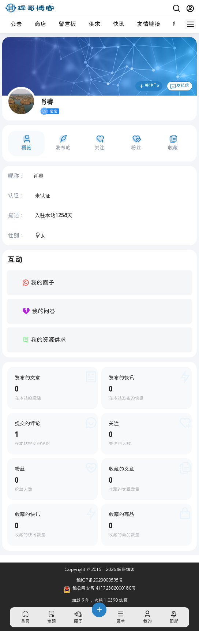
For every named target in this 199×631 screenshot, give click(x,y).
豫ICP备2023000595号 (99, 580)
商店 (37, 24)
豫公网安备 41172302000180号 (99, 589)
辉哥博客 (125, 569)
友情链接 (145, 24)
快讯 (115, 24)
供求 (91, 24)
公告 (13, 24)
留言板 (64, 24)
